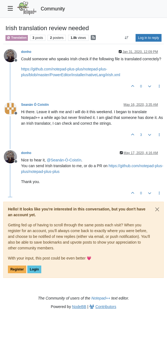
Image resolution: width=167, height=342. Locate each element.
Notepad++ (100, 298)
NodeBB (79, 306)
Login (34, 269)
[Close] (157, 209)
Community (53, 9)
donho (26, 52)
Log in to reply (148, 38)
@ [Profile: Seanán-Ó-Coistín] (64, 160)
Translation (17, 37)
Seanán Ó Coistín (35, 105)
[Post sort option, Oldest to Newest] (126, 38)
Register (17, 269)
